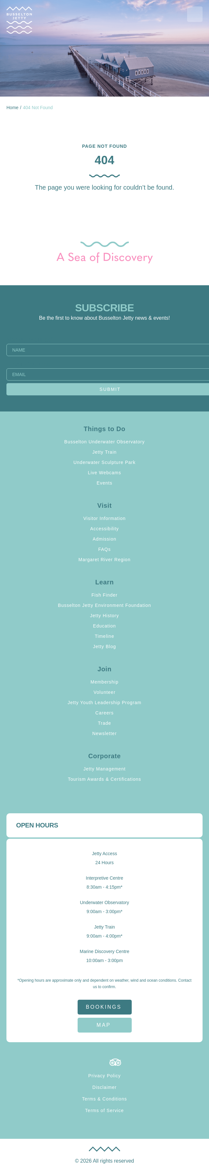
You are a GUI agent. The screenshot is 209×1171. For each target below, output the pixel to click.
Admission (105, 539)
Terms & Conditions (104, 1098)
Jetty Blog (104, 646)
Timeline (104, 636)
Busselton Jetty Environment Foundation (104, 605)
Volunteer (104, 692)
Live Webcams (104, 472)
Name (30, 339)
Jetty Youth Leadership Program (104, 702)
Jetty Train (104, 452)
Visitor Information (104, 518)
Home (12, 107)
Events (104, 483)
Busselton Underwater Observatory (104, 441)
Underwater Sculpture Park (104, 462)
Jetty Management (104, 768)
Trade (104, 723)
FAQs (104, 549)
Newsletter (104, 733)
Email (29, 364)
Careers (104, 712)
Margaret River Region (105, 559)
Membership (104, 682)
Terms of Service (104, 1110)
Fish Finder (104, 595)
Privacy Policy (104, 1075)
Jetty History (104, 615)
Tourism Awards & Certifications (104, 779)
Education (104, 625)
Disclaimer (104, 1087)
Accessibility (104, 528)
